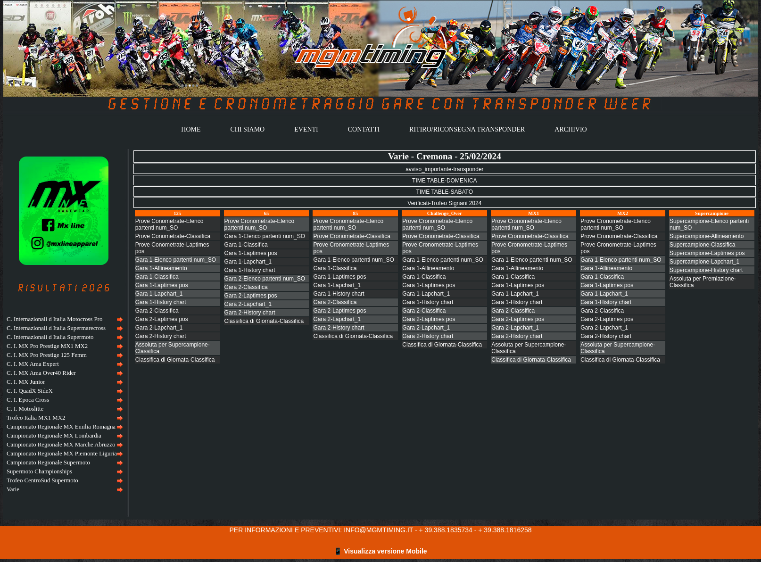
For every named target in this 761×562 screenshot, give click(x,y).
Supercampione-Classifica (702, 244)
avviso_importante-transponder (444, 169)
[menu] (64, 404)
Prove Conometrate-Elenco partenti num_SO (169, 224)
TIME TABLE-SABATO (444, 192)
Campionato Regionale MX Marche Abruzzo (61, 444)
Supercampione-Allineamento (707, 236)
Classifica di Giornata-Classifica (175, 359)
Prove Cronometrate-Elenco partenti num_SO (259, 224)
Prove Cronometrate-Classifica (351, 236)
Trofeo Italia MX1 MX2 (36, 417)
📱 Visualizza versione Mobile (380, 551)
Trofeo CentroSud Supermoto (42, 480)
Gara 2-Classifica (157, 310)
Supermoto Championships (39, 471)
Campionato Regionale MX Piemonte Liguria (62, 453)
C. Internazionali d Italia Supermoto (50, 337)
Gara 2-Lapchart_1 (159, 327)
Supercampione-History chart (706, 270)
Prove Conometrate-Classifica (172, 236)
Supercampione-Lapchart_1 (704, 261)
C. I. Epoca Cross (28, 400)
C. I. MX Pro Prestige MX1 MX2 (47, 346)
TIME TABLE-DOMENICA (444, 180)
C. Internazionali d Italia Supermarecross (56, 328)
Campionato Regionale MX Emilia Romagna (61, 426)
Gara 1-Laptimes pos (161, 285)
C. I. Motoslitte (25, 408)
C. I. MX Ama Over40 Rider (41, 373)
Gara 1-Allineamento (161, 268)
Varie (13, 489)
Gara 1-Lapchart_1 (159, 293)
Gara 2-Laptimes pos (161, 319)
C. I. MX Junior (26, 382)
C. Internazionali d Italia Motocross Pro (54, 319)
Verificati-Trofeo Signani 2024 (444, 203)
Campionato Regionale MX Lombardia (54, 435)
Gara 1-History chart (160, 302)
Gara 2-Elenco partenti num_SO (264, 278)
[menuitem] (64, 319)
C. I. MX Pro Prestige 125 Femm (47, 355)
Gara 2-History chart (160, 336)
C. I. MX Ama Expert (33, 364)
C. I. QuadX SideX (30, 391)
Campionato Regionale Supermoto (48, 462)
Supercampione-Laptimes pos (707, 253)
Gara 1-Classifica (157, 276)
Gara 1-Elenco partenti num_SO (175, 259)
